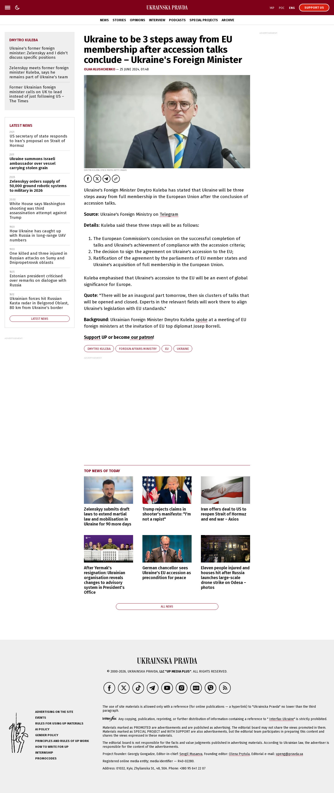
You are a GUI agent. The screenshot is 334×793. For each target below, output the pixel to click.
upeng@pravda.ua (289, 754)
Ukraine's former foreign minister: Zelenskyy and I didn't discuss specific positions (38, 53)
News (104, 20)
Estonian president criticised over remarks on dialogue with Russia (38, 281)
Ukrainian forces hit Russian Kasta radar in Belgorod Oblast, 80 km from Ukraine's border (39, 303)
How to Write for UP (52, 746)
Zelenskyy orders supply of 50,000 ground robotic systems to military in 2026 (38, 186)
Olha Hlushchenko (100, 69)
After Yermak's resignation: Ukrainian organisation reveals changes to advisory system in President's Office (104, 580)
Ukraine (183, 348)
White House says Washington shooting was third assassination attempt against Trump (38, 210)
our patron (141, 337)
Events (40, 717)
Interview (157, 20)
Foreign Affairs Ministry (138, 348)
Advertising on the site (54, 712)
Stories (119, 20)
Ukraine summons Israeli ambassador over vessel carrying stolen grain (32, 163)
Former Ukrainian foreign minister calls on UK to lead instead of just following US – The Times (36, 94)
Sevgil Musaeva (190, 754)
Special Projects (203, 20)
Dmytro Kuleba (98, 348)
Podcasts (177, 20)
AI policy (42, 729)
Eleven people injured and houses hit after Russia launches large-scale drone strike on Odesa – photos (225, 578)
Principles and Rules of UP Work (62, 741)
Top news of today (102, 471)
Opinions (137, 20)
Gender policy (46, 735)
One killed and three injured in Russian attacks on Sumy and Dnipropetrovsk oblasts (38, 258)
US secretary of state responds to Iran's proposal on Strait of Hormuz (38, 141)
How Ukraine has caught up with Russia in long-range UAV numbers (37, 236)
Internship (44, 752)
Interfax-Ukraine (281, 719)
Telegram (169, 214)
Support (92, 337)
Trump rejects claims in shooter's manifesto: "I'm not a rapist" (166, 514)
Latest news (21, 125)
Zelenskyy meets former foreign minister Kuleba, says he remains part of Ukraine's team (39, 72)
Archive (228, 20)
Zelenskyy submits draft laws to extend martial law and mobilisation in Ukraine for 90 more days (107, 516)
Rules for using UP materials (59, 723)
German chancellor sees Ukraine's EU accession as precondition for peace (166, 573)
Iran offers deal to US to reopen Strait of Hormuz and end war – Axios (223, 514)
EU (167, 348)
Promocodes (46, 758)
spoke (201, 319)
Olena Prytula (239, 754)
